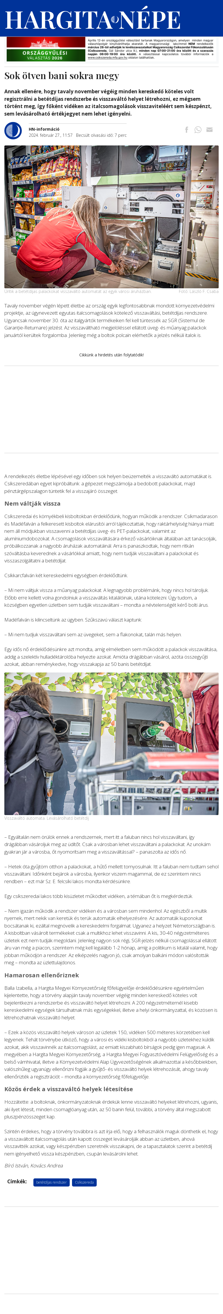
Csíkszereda (84, 1182)
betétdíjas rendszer (51, 1182)
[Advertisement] (111, 409)
